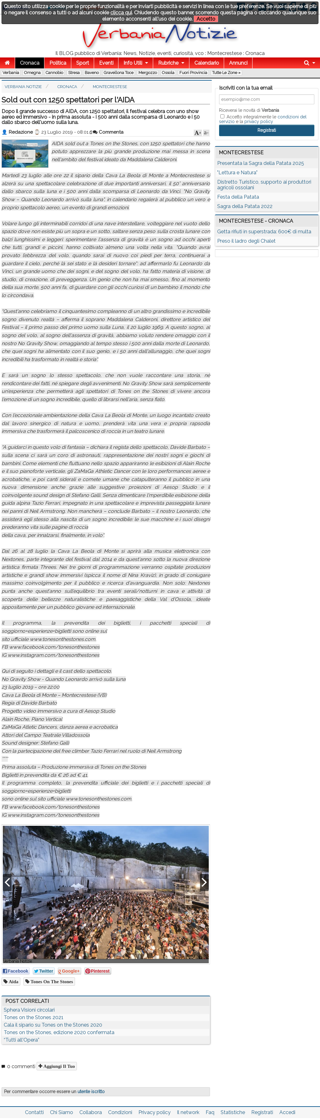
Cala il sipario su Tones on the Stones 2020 (53, 1025)
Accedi (287, 1112)
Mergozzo (147, 72)
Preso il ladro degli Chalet (246, 241)
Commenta (108, 132)
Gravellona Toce (118, 72)
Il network (188, 1112)
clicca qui (121, 13)
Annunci (238, 63)
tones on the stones (51, 981)
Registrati (262, 1112)
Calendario (206, 63)
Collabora (90, 1112)
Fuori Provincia (193, 72)
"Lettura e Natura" (237, 173)
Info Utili (132, 63)
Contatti (34, 1112)
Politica (57, 63)
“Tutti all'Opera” (21, 1040)
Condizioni (120, 1112)
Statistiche (233, 1112)
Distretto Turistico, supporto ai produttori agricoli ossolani (264, 185)
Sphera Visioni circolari (29, 1010)
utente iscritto (91, 1091)
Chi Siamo (61, 1112)
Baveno (92, 72)
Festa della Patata (238, 197)
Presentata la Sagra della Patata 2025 (260, 163)
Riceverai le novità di (249, 110)
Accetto (206, 19)
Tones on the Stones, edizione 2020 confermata (59, 1032)
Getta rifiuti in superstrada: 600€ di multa (264, 232)
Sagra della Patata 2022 (244, 206)
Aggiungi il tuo (58, 1066)
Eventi (106, 63)
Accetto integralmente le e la (263, 119)
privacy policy (258, 121)
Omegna (32, 72)
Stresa (74, 72)
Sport (82, 63)
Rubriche (168, 63)
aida (13, 981)
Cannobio (54, 72)
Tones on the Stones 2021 (33, 1017)
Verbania (10, 72)
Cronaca (29, 63)
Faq (210, 1112)
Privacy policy (154, 1112)
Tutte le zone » (226, 72)
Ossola (168, 72)
